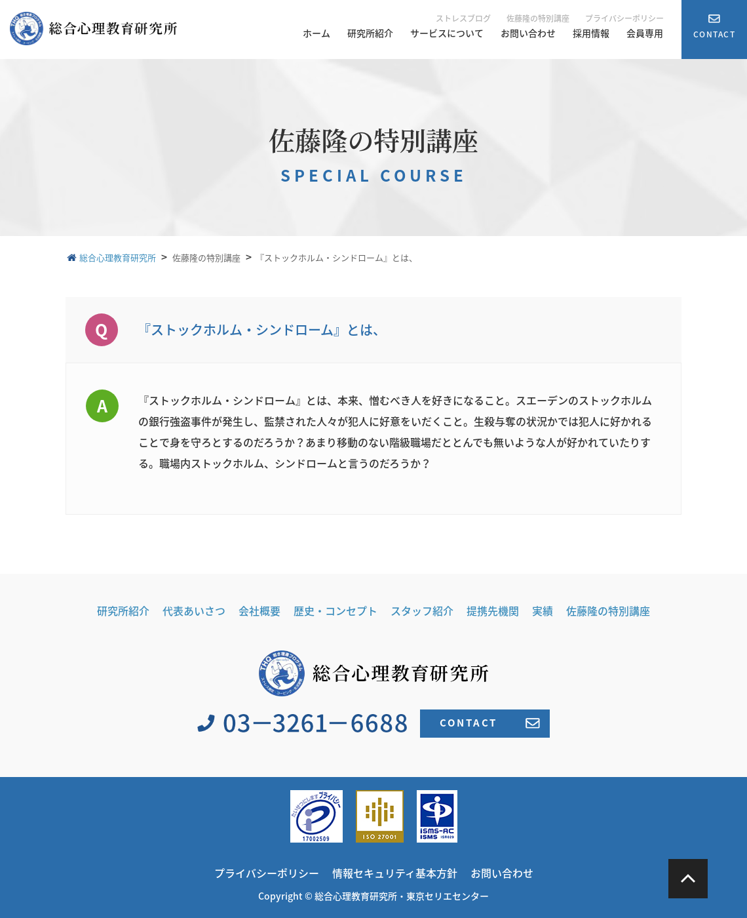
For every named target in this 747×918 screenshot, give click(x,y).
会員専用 (644, 32)
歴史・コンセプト (335, 610)
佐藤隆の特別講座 (538, 18)
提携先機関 (493, 610)
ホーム (316, 32)
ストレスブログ (463, 18)
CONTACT (490, 722)
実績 (542, 610)
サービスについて (447, 32)
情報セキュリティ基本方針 (394, 873)
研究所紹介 (370, 32)
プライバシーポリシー (624, 18)
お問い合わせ (528, 32)
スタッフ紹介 (422, 610)
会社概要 (259, 610)
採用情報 (591, 32)
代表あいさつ (194, 610)
